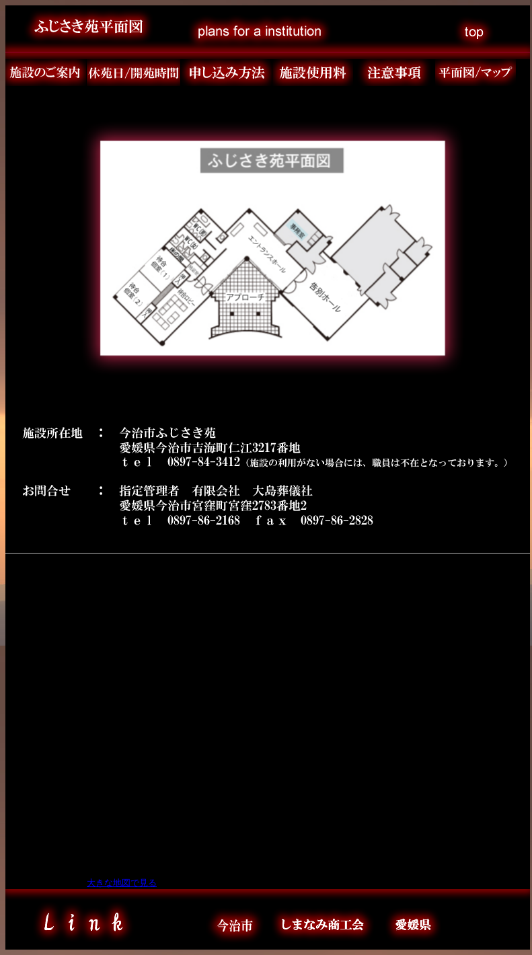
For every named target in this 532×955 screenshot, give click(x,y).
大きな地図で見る (122, 883)
